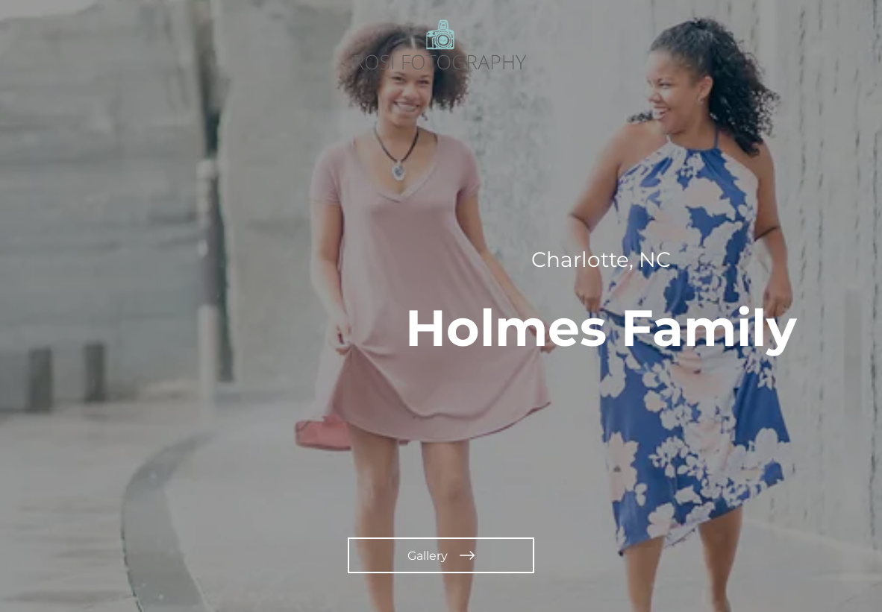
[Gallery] (441, 555)
